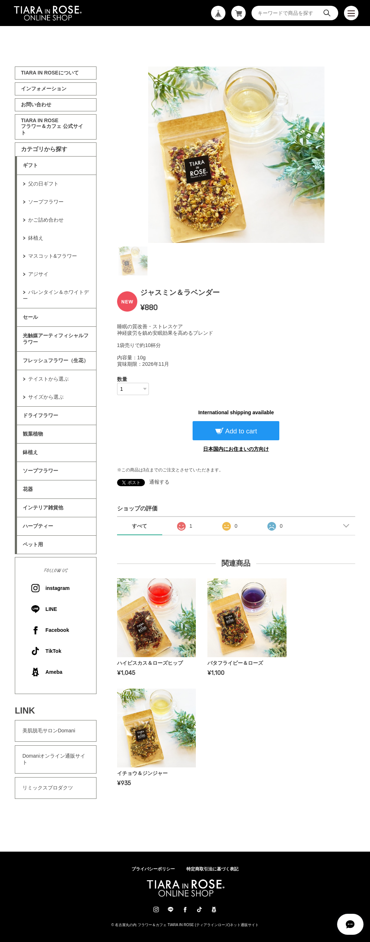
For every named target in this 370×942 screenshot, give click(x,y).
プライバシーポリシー (153, 869)
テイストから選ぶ (48, 379)
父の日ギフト (43, 184)
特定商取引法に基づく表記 (212, 869)
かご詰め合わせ (46, 220)
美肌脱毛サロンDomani (48, 730)
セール (30, 317)
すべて (139, 526)
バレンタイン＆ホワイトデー (56, 295)
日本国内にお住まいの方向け (236, 449)
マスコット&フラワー (52, 256)
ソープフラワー (46, 202)
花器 (28, 489)
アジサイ (38, 274)
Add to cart (240, 431)
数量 (122, 379)
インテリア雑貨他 (43, 507)
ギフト (30, 165)
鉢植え (35, 238)
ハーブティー (38, 526)
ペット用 (33, 544)
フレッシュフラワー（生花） (56, 360)
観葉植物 (33, 434)
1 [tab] (133, 261)
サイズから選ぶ (46, 397)
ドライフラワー (40, 415)
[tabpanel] (236, 155)
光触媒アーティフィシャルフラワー (56, 339)
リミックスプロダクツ (47, 788)
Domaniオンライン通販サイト (53, 759)
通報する (159, 482)
